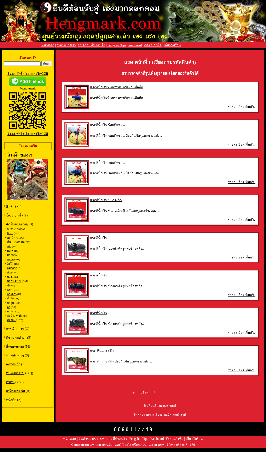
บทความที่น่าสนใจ (91, 45)
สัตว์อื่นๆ (12, 320)
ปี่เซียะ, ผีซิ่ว (14, 215)
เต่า (9, 246)
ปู (8, 285)
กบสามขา (13, 229)
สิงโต (10, 263)
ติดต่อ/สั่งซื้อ (152, 45)
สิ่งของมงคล (15, 346)
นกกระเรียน (14, 281)
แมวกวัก (12, 268)
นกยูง (10, 259)
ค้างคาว (12, 294)
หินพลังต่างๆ (15, 355)
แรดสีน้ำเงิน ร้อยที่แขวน (107, 125)
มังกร (10, 250)
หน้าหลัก (47, 45)
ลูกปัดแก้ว (13, 364)
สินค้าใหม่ (13, 206)
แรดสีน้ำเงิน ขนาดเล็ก (106, 200)
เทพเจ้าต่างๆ (15, 328)
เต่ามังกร (12, 237)
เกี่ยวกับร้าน (172, 45)
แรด (9, 289)
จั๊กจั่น (10, 298)
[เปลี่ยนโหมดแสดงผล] (160, 405)
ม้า (8, 255)
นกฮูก (10, 302)
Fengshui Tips (117, 45)
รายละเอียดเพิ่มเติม (241, 107)
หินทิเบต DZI (15, 373)
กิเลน (10, 233)
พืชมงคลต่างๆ (16, 337)
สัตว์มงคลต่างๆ (17, 224)
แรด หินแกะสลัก (102, 350)
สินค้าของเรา (66, 45)
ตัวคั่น (10, 382)
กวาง (10, 311)
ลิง (8, 307)
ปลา (9, 276)
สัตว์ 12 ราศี (14, 315)
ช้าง (9, 272)
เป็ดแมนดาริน (15, 242)
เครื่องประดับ (15, 391)
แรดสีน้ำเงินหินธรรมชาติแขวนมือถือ (116, 87)
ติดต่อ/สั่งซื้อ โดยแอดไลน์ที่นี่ (27, 74)
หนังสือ (11, 400)
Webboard (135, 45)
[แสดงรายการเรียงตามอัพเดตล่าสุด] (160, 414)
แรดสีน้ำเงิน (98, 237)
